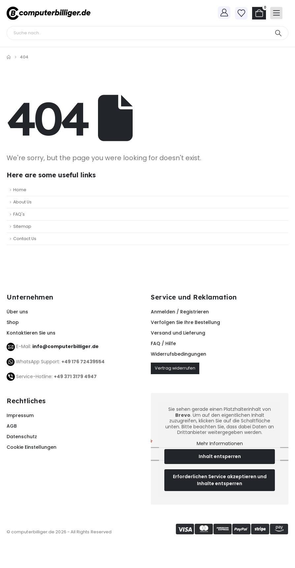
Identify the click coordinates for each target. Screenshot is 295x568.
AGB (12, 426)
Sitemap (22, 226)
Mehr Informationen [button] (220, 444)
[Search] (278, 33)
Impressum (20, 415)
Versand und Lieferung (178, 333)
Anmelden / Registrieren (180, 311)
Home (19, 190)
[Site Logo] (48, 13)
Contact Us (24, 238)
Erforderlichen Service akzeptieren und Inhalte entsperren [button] (220, 480)
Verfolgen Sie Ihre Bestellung (185, 322)
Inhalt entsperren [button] (220, 456)
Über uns (17, 311)
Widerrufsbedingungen (178, 354)
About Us (22, 202)
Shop (13, 322)
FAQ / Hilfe (163, 343)
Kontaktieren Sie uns (31, 333)
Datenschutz (22, 436)
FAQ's (19, 214)
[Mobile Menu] (276, 13)
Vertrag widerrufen (175, 368)
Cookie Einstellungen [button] (31, 447)
